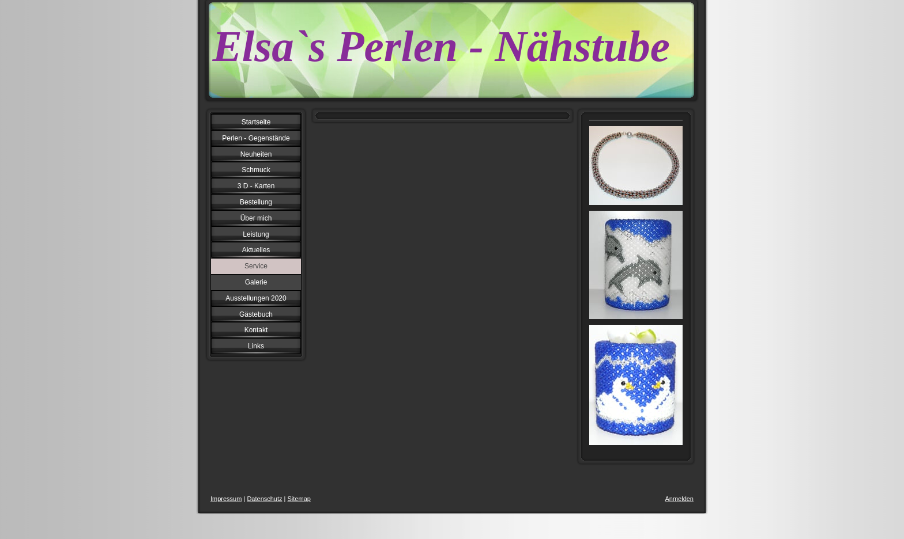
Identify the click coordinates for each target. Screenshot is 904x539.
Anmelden (679, 498)
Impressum (226, 498)
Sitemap (299, 498)
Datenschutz (264, 498)
